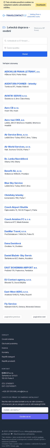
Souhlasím (40, 5)
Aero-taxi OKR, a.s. (15, 120)
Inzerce (5, 348)
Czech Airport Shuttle (16, 207)
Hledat (25, 54)
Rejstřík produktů (8, 361)
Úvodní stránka (8, 339)
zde (17, 446)
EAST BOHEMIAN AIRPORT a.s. (21, 267)
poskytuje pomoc (35, 431)
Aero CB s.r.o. (12, 108)
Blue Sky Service (14, 183)
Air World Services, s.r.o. (18, 146)
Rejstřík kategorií (8, 357)
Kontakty (5, 352)
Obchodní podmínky (10, 343)
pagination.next (39, 317)
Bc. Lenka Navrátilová (16, 159)
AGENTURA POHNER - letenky (20, 83)
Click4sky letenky (14, 195)
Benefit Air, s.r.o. (13, 171)
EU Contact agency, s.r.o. (18, 279)
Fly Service (11, 304)
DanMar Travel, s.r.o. (15, 231)
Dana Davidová (13, 243)
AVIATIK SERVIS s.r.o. (16, 95)
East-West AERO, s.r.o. (16, 291)
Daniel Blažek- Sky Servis (18, 255)
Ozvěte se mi (25, 416)
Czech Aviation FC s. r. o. (18, 219)
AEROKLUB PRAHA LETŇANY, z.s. (22, 71)
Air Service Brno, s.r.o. (16, 134)
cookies (40, 437)
